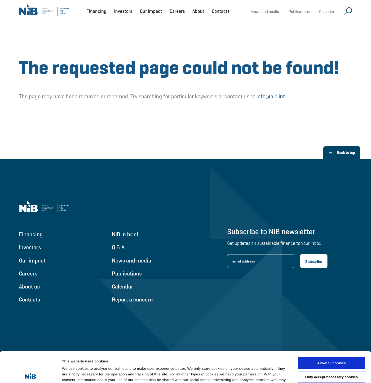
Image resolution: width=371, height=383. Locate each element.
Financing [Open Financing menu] (96, 11)
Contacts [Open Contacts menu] (221, 11)
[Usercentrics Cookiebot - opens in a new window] (30, 373)
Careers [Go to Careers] (28, 273)
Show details (73, 374)
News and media (265, 11)
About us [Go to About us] (29, 286)
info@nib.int (270, 96)
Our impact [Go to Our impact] (32, 260)
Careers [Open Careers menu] (177, 11)
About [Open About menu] (198, 11)
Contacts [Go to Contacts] (29, 299)
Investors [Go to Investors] (30, 247)
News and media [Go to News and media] (131, 260)
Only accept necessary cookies (331, 346)
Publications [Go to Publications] (127, 273)
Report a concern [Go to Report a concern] (132, 299)
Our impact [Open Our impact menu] (151, 11)
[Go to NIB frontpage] (44, 11)
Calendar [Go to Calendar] (122, 286)
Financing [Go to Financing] (31, 234)
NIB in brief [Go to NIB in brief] (125, 234)
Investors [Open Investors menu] (123, 11)
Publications (299, 11)
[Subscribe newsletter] (313, 261)
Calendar (326, 11)
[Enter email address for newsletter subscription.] (260, 261)
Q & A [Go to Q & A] (118, 247)
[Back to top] (341, 152)
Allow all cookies (331, 333)
